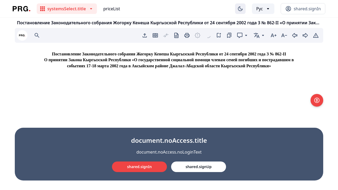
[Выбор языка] (263, 8)
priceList (111, 9)
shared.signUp (199, 166)
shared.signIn (139, 166)
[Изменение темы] (240, 8)
